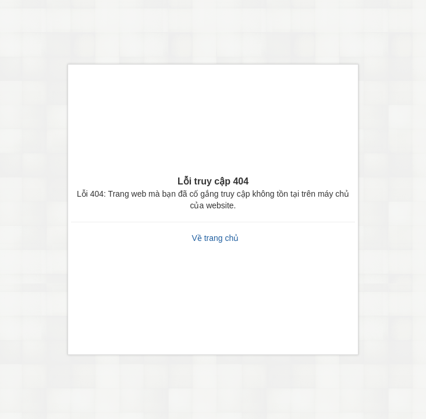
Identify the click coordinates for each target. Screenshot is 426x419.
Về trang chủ (215, 238)
